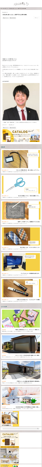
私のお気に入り (5, 8)
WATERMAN (13, 90)
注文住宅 (12, 457)
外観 (4, 450)
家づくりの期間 (11, 450)
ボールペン (6, 90)
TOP (1, 8)
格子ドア (18, 450)
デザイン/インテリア (36, 457)
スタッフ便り (13, 459)
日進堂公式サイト (16, 463)
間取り (27, 457)
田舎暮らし (24, 450)
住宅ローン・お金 (20, 457)
